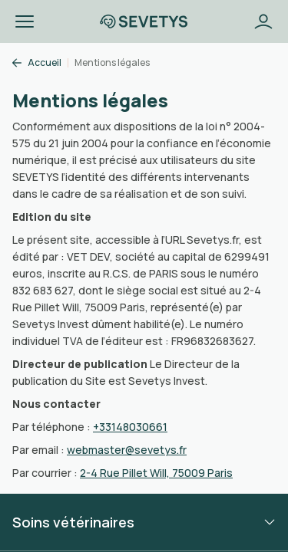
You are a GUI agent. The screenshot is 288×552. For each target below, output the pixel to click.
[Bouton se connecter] (263, 21)
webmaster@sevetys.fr (127, 449)
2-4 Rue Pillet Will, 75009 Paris (156, 472)
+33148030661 (130, 426)
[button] (24, 21)
